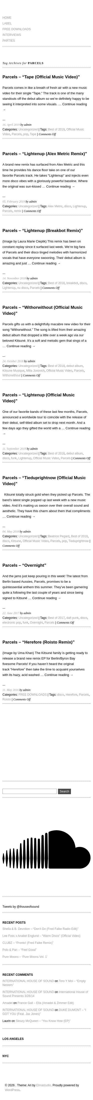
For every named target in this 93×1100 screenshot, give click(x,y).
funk (14, 458)
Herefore (71, 694)
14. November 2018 (14, 278)
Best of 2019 (56, 129)
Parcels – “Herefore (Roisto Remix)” (38, 642)
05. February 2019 (13, 201)
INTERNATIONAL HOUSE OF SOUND (28, 981)
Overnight (36, 622)
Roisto (6, 699)
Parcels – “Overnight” (24, 565)
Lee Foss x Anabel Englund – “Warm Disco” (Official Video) (41, 936)
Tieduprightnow (78, 541)
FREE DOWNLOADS (16, 29)
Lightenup (79, 206)
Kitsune (16, 541)
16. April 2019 (11, 124)
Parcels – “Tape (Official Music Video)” (41, 77)
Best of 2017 (56, 618)
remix (17, 211)
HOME (6, 17)
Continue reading (60, 186)
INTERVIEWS (11, 35)
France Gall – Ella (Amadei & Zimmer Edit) (46, 1003)
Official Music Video (59, 370)
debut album (74, 366)
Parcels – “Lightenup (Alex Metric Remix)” (44, 153)
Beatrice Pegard (58, 536)
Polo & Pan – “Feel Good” (19, 950)
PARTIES (8, 40)
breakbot (72, 283)
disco (67, 206)
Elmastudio (43, 1085)
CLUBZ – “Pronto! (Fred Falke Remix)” (27, 943)
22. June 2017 (10, 613)
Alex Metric (55, 206)
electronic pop (11, 622)
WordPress (12, 1090)
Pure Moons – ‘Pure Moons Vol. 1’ (24, 957)
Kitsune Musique (13, 370)
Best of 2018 (56, 283)
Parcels (17, 134)
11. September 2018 (14, 448)
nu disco (22, 288)
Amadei (7, 1003)
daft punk (72, 618)
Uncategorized (28, 129)
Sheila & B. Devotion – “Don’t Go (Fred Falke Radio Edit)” (40, 929)
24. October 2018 (12, 361)
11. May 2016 (10, 690)
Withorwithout (11, 375)
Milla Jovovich (35, 370)
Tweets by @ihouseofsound (20, 906)
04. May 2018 (10, 531)
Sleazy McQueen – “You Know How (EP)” (43, 1021)
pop (25, 134)
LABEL (7, 23)
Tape (33, 134)
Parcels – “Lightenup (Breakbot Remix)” (42, 230)
